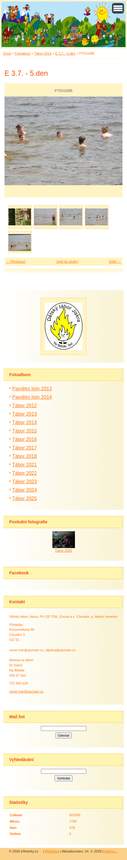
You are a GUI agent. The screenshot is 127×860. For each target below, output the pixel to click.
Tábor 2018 (24, 456)
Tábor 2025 (24, 498)
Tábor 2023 (24, 481)
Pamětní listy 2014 (32, 397)
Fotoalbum (23, 53)
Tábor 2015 (24, 430)
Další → (115, 261)
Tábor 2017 (24, 447)
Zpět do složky (67, 261)
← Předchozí (16, 261)
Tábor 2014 (24, 422)
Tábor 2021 (24, 464)
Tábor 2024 (24, 490)
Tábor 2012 (24, 405)
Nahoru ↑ (111, 851)
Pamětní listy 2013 (32, 388)
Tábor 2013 (42, 53)
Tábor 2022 (24, 473)
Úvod (7, 53)
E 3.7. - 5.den (65, 53)
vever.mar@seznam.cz (26, 691)
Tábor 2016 (24, 439)
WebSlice (52, 851)
